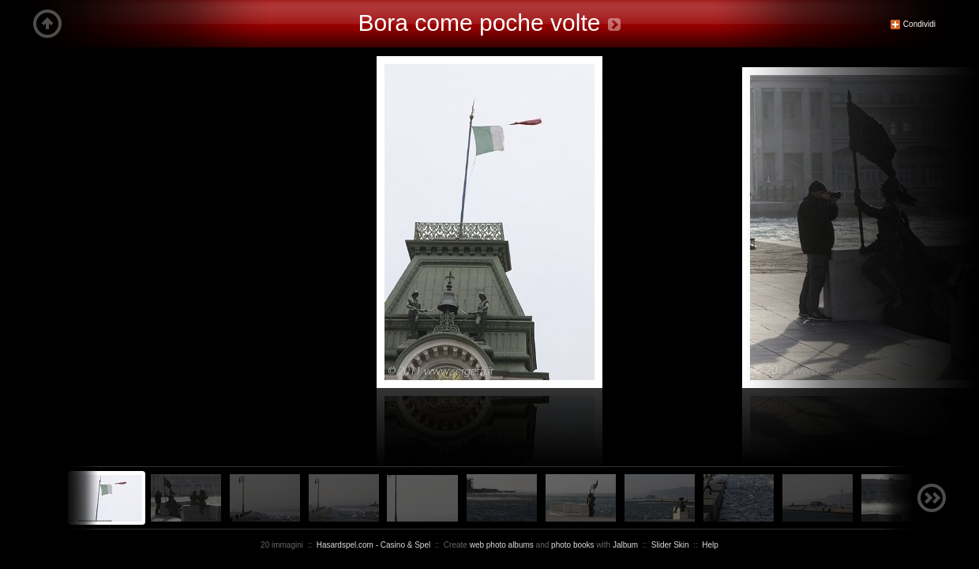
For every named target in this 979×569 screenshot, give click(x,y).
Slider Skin (670, 545)
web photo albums (502, 545)
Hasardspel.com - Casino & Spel (374, 545)
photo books (573, 545)
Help (710, 545)
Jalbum (625, 545)
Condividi (913, 24)
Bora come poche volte (479, 22)
